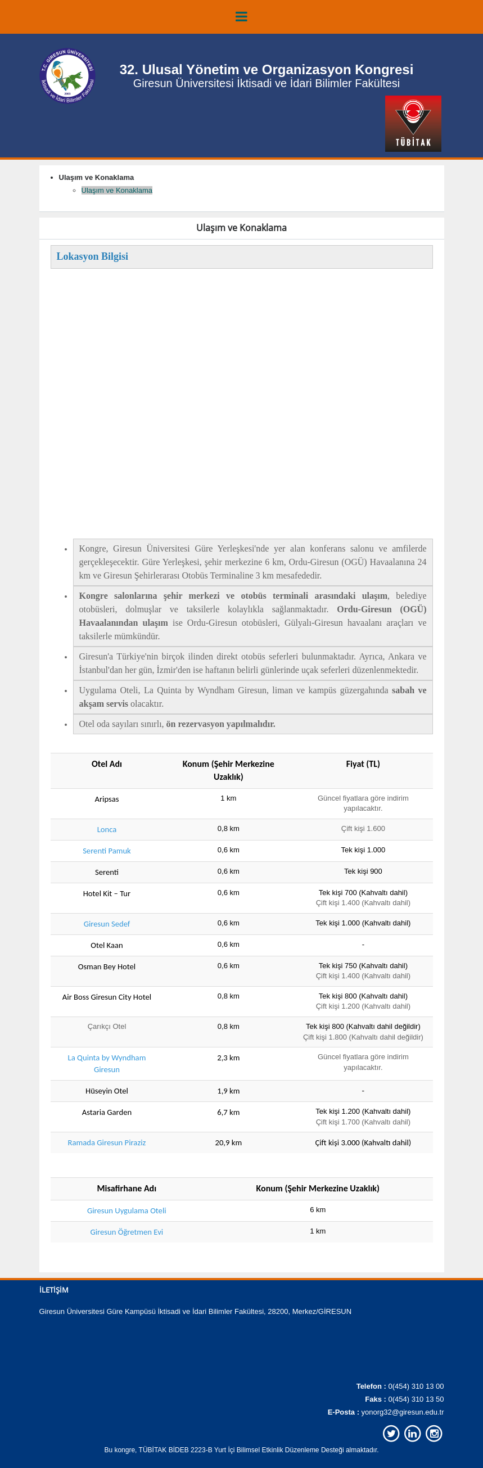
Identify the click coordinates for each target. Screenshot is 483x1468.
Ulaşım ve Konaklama (117, 190)
